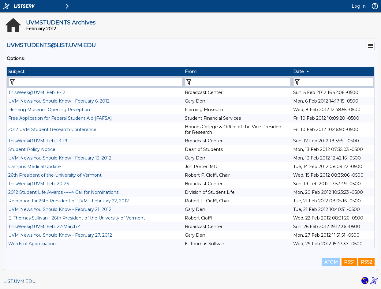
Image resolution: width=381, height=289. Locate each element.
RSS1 (349, 262)
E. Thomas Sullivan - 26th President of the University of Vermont (76, 218)
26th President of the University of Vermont (55, 175)
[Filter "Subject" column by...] (95, 82)
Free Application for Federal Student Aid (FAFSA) (60, 118)
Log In (359, 6)
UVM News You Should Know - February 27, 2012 (60, 235)
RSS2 (366, 262)
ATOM (331, 262)
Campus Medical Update (34, 166)
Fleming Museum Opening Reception (49, 109)
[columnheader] (95, 71)
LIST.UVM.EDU (19, 281)
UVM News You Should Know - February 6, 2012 (59, 101)
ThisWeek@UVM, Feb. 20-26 (38, 183)
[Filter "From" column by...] (237, 82)
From (190, 71)
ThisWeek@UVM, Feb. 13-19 (37, 141)
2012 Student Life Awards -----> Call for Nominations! (63, 192)
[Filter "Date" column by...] (333, 82)
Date (298, 71)
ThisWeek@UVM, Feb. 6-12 (36, 92)
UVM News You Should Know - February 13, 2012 (59, 158)
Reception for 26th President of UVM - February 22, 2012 (68, 201)
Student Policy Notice (31, 149)
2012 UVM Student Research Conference (52, 129)
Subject (16, 71)
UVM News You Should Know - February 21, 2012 (59, 209)
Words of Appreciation (32, 243)
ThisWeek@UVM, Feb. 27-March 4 (44, 226)
